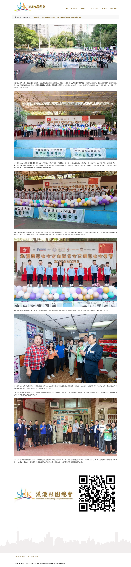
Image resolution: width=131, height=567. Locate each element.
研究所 (104, 8)
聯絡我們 (113, 8)
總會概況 (74, 8)
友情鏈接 (20, 556)
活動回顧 (94, 8)
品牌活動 (84, 8)
